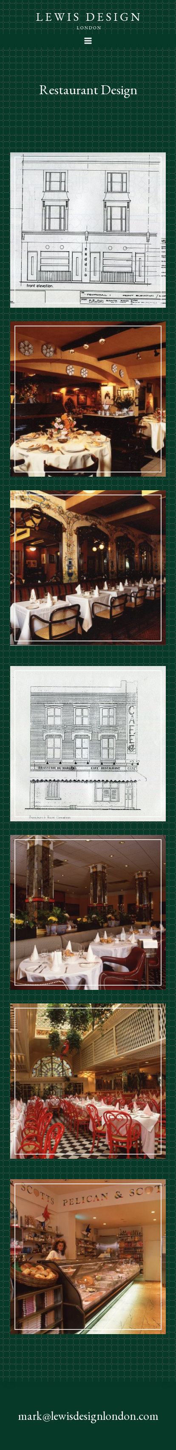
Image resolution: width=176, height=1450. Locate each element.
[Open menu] (88, 40)
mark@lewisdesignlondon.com (88, 1415)
